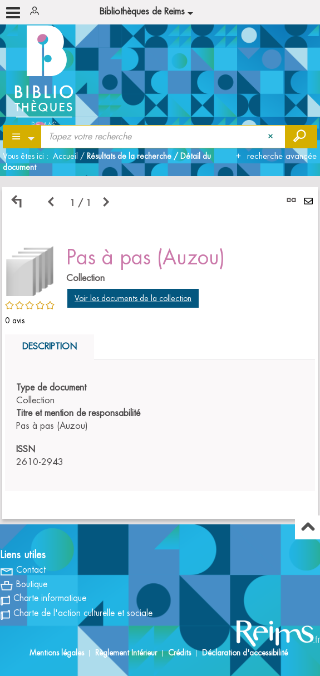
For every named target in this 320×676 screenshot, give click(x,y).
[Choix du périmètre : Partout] (22, 137)
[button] (30, 269)
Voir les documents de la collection (133, 298)
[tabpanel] (160, 353)
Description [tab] (49, 346)
